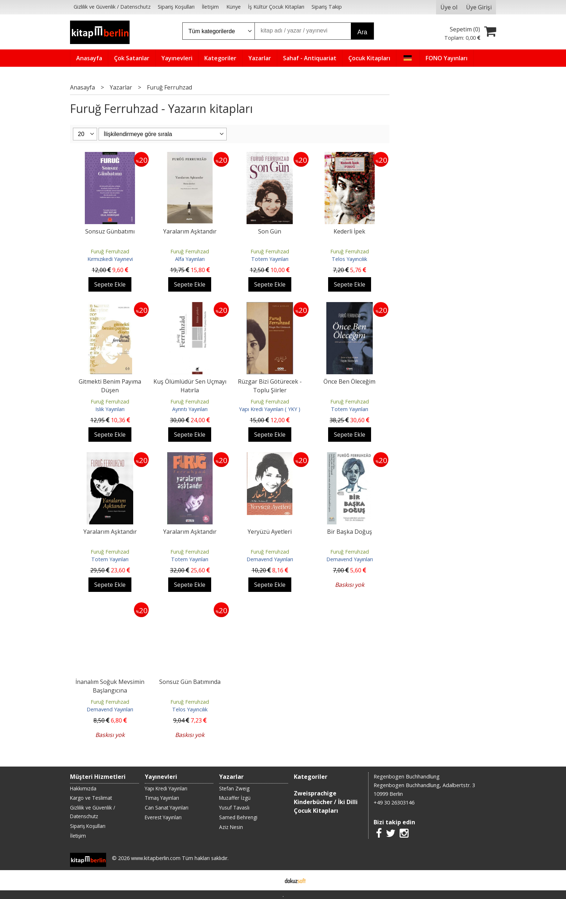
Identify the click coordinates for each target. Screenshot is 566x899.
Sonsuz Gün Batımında (190, 682)
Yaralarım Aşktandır (190, 231)
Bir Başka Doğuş (349, 532)
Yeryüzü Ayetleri (270, 532)
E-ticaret (271, 880)
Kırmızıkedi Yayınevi (110, 259)
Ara (362, 32)
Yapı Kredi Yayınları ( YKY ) (269, 409)
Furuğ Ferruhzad (110, 251)
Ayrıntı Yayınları (190, 409)
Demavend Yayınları (270, 559)
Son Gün (269, 231)
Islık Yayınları (110, 409)
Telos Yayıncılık (349, 259)
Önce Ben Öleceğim (349, 381)
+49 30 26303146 (394, 802)
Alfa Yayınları (190, 259)
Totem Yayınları (269, 259)
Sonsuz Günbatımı (110, 231)
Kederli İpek (349, 231)
